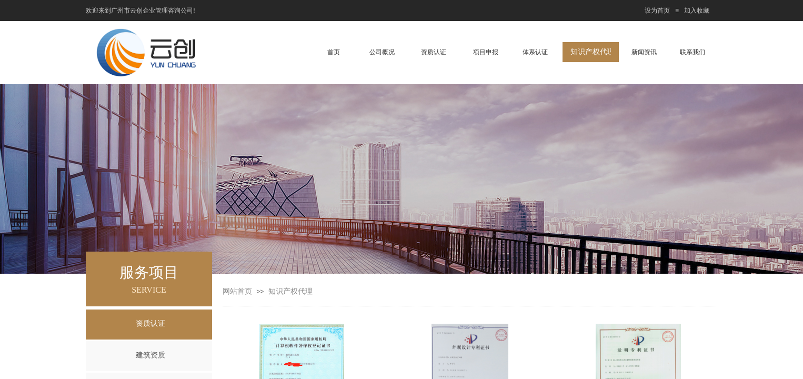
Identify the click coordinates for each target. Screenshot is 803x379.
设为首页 (657, 10)
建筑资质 (150, 355)
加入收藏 (696, 10)
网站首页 (237, 291)
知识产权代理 (290, 291)
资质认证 (150, 323)
